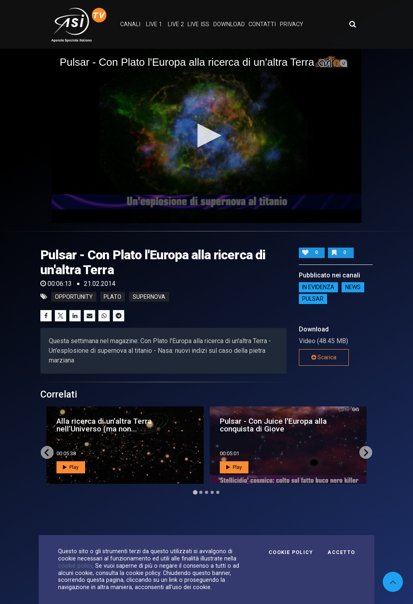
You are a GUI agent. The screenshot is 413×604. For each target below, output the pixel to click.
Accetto (341, 552)
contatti (262, 24)
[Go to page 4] (212, 492)
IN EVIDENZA (318, 287)
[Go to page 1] (195, 492)
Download (229, 24)
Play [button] (71, 467)
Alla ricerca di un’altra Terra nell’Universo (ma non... (104, 425)
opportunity (74, 297)
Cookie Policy (291, 552)
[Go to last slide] (47, 452)
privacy (291, 24)
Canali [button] (130, 24)
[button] (206, 135)
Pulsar (312, 299)
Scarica (323, 357)
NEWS (353, 287)
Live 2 (176, 24)
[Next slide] (365, 452)
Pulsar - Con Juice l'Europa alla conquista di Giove (273, 425)
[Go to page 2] (200, 492)
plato (112, 297)
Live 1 (154, 24)
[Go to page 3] (206, 492)
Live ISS (198, 24)
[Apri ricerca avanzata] (352, 24)
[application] (206, 136)
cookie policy (75, 565)
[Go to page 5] (217, 492)
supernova (149, 297)
